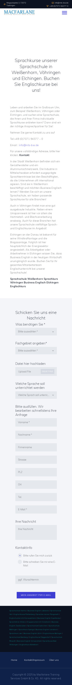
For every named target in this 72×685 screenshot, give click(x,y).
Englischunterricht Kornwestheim (22, 618)
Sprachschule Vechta (17, 611)
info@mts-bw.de (29, 145)
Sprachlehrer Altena (17, 622)
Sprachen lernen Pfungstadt (47, 614)
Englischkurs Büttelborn (29, 645)
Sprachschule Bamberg (18, 637)
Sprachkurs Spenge (26, 629)
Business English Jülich (33, 633)
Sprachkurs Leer (15, 633)
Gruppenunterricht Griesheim (38, 622)
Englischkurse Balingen (52, 633)
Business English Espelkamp (48, 618)
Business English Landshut (46, 629)
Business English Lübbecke (38, 611)
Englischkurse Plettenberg (24, 614)
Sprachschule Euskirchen (37, 626)
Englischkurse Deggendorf (39, 637)
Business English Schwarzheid (29, 641)
